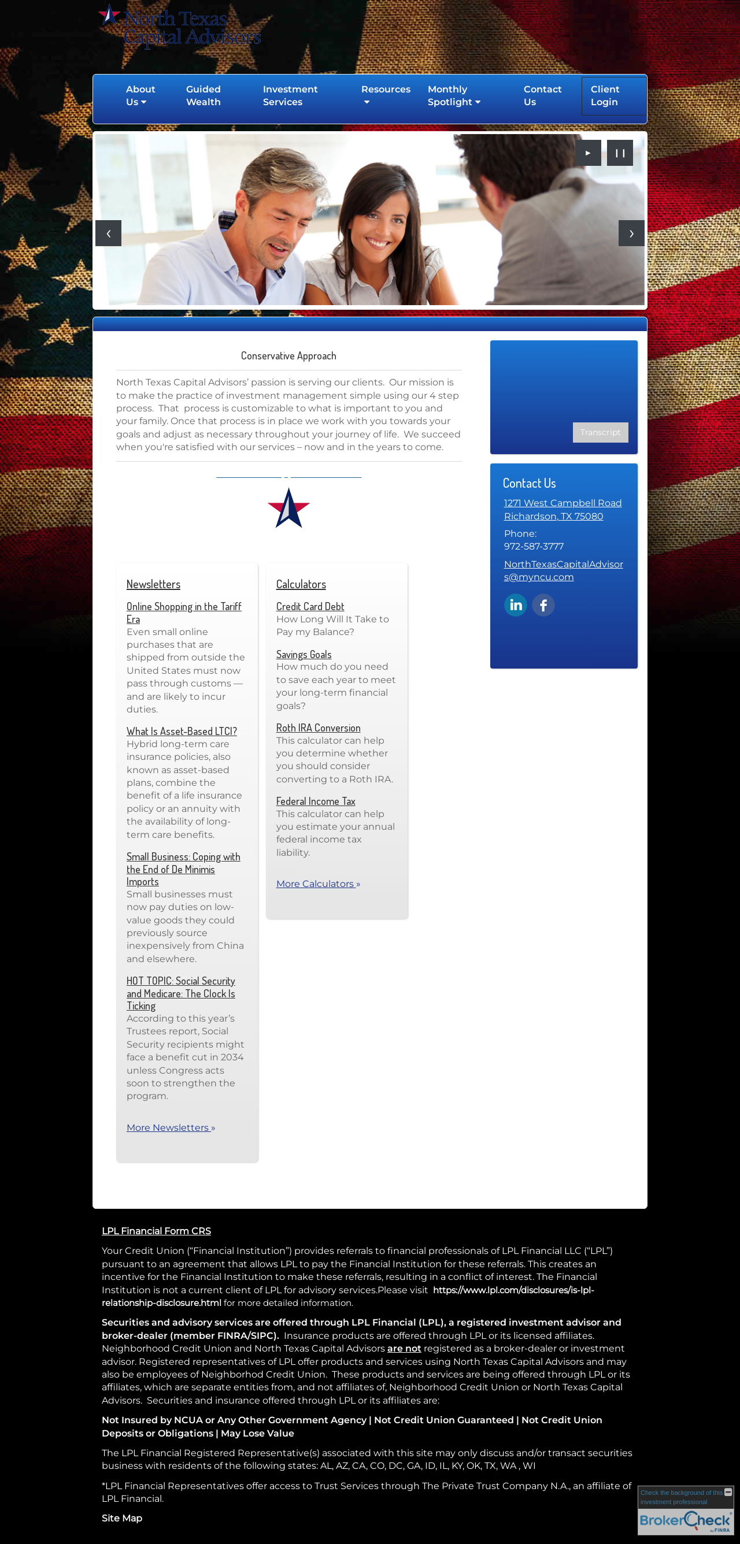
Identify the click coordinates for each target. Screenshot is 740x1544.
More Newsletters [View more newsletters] (171, 1127)
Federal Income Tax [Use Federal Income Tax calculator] (316, 801)
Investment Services (290, 95)
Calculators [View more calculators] (301, 583)
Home (105, 96)
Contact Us (543, 95)
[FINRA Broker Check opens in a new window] (686, 1510)
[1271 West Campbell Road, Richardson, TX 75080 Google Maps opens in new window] (563, 510)
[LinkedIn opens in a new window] (515, 604)
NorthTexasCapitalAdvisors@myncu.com (563, 570)
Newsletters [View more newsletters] (153, 583)
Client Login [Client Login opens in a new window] (605, 95)
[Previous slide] (108, 233)
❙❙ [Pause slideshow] (620, 152)
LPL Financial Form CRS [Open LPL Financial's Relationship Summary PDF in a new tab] (156, 1231)
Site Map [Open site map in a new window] (122, 1518)
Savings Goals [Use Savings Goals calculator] (304, 654)
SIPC (262, 1335)
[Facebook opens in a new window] (543, 604)
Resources (385, 89)
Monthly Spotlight (450, 95)
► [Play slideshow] (588, 152)
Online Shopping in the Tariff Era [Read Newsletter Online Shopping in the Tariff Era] (184, 612)
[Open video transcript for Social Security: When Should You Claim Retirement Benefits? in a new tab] (600, 432)
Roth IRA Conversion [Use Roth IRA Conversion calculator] (318, 727)
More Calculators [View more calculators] (318, 883)
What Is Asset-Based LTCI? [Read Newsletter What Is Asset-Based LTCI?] (182, 731)
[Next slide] (632, 233)
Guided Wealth (203, 95)
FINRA (232, 1335)
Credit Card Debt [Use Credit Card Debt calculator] (310, 606)
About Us (141, 95)
